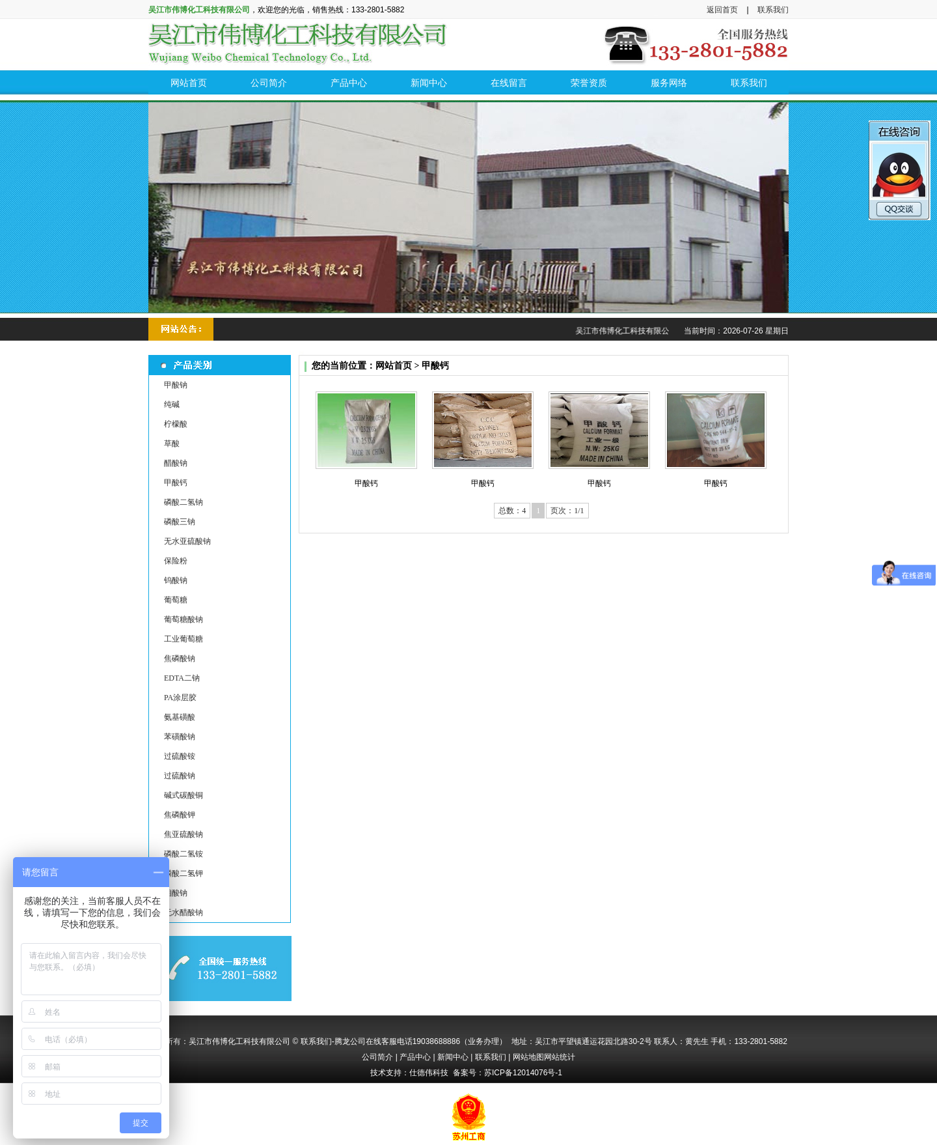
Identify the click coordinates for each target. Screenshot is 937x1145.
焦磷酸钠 (179, 658)
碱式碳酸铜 (183, 795)
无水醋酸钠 (183, 912)
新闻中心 (452, 1057)
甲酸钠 (175, 384)
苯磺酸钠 (179, 736)
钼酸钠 (175, 893)
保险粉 (175, 560)
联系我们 (773, 9)
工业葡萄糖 (183, 638)
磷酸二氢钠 (183, 502)
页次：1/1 (567, 510)
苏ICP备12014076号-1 (523, 1072)
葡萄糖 (175, 599)
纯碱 (172, 404)
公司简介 (377, 1057)
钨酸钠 (175, 580)
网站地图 (528, 1057)
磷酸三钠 (179, 521)
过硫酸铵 (179, 756)
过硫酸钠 (179, 775)
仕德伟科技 (428, 1072)
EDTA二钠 (182, 678)
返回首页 (722, 9)
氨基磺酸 (179, 717)
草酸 (172, 443)
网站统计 (559, 1057)
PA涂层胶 (180, 697)
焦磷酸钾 (179, 814)
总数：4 (512, 510)
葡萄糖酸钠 (183, 619)
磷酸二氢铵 (183, 853)
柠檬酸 (175, 424)
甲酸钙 (175, 482)
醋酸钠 (175, 463)
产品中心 (415, 1057)
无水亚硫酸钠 (187, 541)
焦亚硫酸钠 (183, 834)
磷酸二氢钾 (183, 873)
